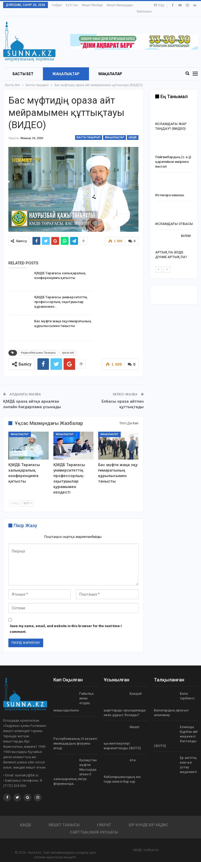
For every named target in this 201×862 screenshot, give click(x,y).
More (112, 5)
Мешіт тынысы (64, 819)
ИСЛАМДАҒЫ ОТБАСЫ (174, 218)
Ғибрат (57, 5)
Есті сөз (72, 5)
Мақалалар (110, 68)
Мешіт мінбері (92, 5)
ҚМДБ (133, 131)
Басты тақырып (88, 131)
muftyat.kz (151, 844)
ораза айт (68, 346)
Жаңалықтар (66, 68)
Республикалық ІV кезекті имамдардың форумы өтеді (75, 737)
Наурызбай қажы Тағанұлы (38, 346)
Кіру (159, 5)
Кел (27, 497)
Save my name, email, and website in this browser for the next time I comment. (66, 623)
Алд (14, 497)
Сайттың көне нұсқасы (94, 826)
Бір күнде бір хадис (148, 819)
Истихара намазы (169, 189)
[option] (174, 177)
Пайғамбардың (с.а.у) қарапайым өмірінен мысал (173, 155)
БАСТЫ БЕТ (23, 68)
